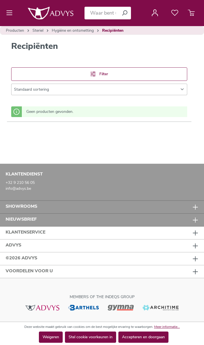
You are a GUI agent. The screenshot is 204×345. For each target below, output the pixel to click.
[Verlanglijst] (175, 13)
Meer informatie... (167, 327)
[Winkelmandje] (191, 13)
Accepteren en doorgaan (143, 337)
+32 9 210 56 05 (20, 182)
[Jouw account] (154, 13)
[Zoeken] (124, 13)
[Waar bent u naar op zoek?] (101, 13)
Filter (99, 74)
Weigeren (51, 337)
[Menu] (11, 13)
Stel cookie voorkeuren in (90, 337)
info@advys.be (18, 188)
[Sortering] (99, 89)
